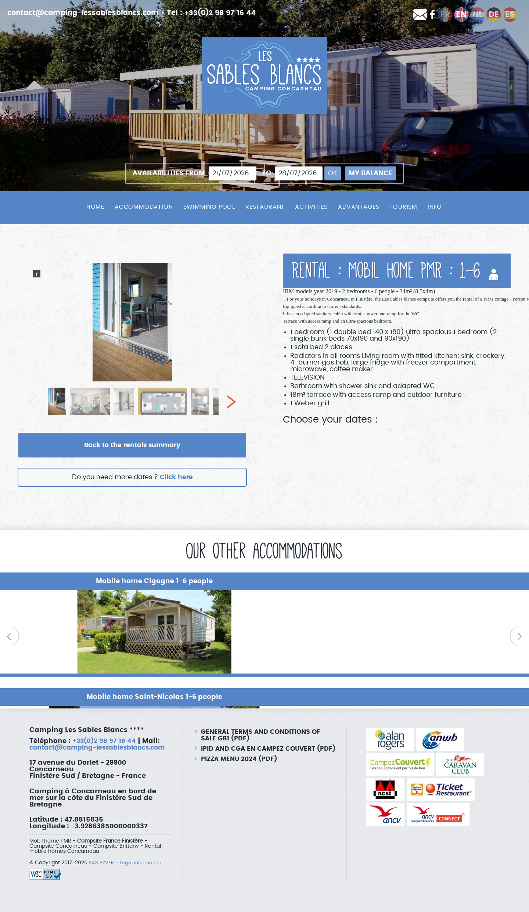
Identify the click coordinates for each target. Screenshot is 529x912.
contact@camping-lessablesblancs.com (87, 13)
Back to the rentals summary (132, 445)
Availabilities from (169, 173)
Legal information (143, 856)
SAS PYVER (102, 856)
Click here (176, 477)
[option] (88, 632)
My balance (370, 173)
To (266, 173)
